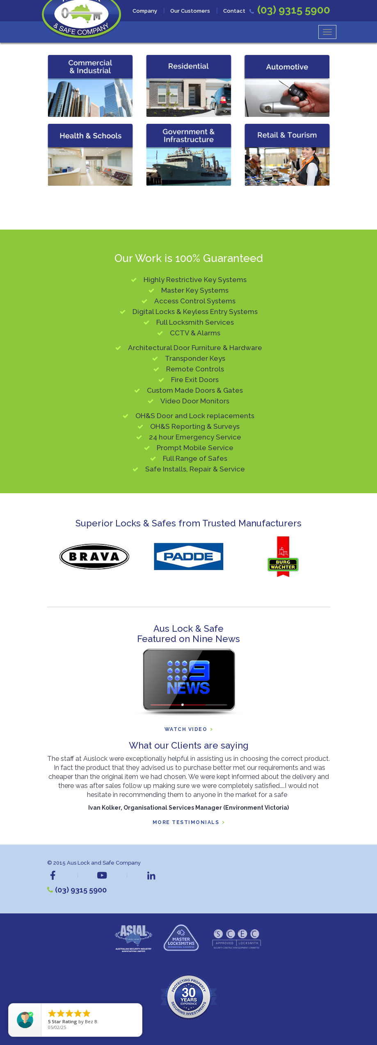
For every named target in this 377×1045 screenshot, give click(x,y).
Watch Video (186, 729)
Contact (234, 11)
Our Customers (190, 11)
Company (145, 11)
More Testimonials (186, 822)
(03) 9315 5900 (81, 890)
